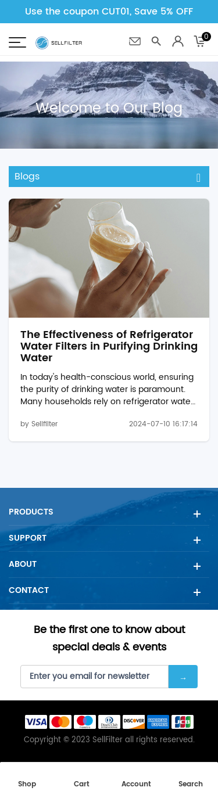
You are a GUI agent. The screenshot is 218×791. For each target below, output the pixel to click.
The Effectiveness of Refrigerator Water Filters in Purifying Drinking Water (109, 346)
